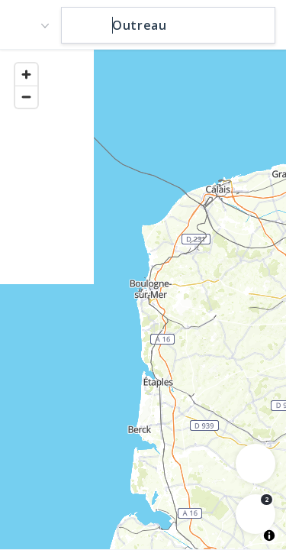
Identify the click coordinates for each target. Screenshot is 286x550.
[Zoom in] (26, 74)
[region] (143, 298)
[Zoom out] (26, 97)
